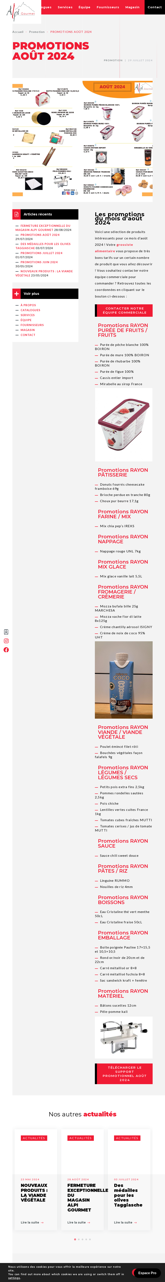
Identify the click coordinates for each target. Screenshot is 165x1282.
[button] (75, 1239)
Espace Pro (147, 1273)
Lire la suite (32, 1222)
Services (65, 7)
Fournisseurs (108, 7)
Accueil (18, 31)
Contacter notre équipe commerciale (125, 310)
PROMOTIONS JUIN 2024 (39, 262)
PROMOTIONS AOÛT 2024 (40, 235)
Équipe (85, 7)
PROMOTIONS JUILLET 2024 (41, 253)
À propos (28, 305)
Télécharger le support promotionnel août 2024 (125, 1074)
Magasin (132, 7)
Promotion (37, 31)
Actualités (34, 1138)
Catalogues (42, 7)
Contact (155, 7)
